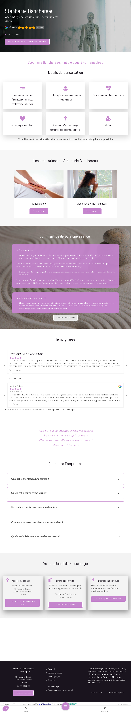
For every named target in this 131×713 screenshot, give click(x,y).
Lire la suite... (15, 370)
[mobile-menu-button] (65, 706)
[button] (5, 708)
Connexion (123, 704)
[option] (65, 365)
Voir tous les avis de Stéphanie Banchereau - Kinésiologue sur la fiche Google (39, 409)
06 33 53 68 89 (14, 34)
